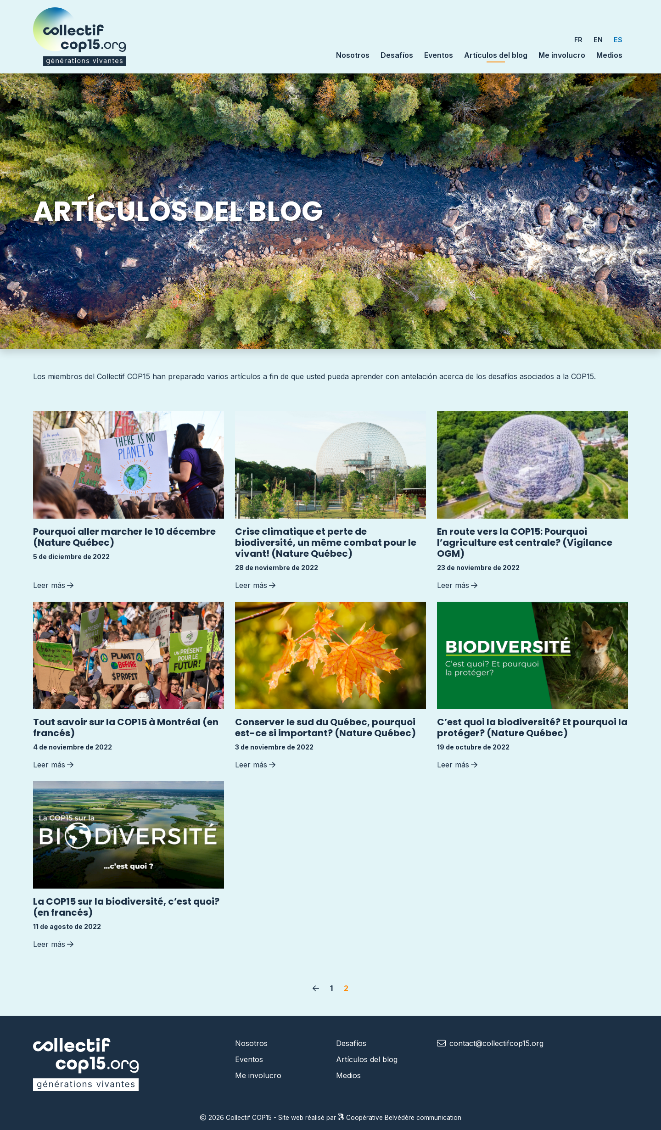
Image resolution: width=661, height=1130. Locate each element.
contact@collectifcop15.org (496, 1043)
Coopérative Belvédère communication (399, 1117)
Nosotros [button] (353, 55)
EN (598, 40)
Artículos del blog (495, 55)
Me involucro (561, 55)
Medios (609, 55)
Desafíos (397, 55)
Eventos (438, 55)
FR (578, 40)
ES (618, 40)
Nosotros (251, 1043)
